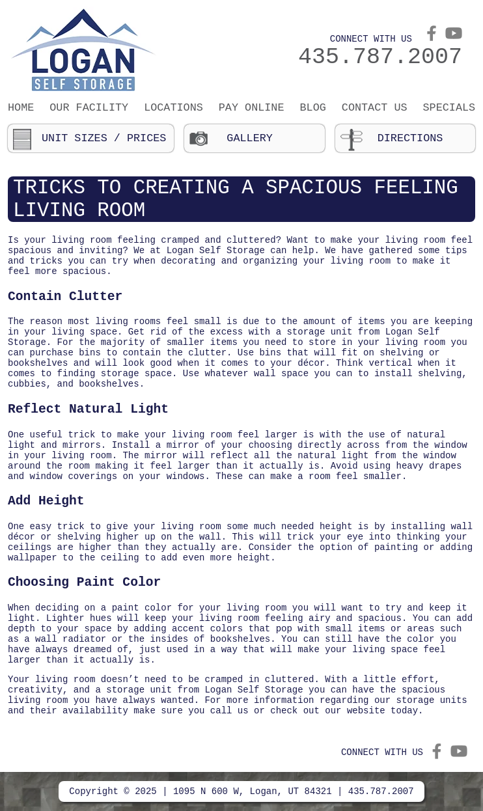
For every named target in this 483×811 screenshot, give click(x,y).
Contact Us (374, 108)
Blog (313, 108)
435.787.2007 (380, 57)
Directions (410, 138)
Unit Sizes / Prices (104, 138)
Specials (449, 108)
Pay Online (251, 108)
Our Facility (88, 108)
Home (21, 108)
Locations (173, 108)
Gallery (250, 138)
